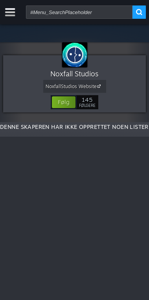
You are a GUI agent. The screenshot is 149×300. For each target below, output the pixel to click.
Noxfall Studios (74, 73)
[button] (64, 102)
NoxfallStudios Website (74, 86)
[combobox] (79, 12)
